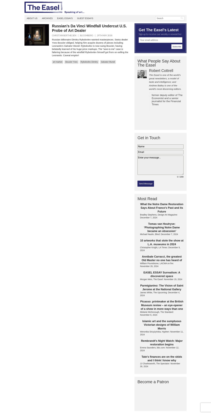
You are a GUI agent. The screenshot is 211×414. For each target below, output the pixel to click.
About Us (32, 18)
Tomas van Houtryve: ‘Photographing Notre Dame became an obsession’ (162, 227)
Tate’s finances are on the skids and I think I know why (162, 358)
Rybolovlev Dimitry (89, 62)
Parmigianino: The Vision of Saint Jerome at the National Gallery (161, 287)
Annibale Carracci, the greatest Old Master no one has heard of (162, 258)
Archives (47, 18)
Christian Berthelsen (64, 35)
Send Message (145, 183)
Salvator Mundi (108, 62)
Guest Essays (85, 18)
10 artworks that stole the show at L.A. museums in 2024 (162, 242)
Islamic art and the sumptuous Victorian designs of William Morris (161, 325)
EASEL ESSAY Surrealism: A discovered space (161, 274)
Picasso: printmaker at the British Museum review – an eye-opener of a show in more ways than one (161, 305)
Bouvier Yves (71, 62)
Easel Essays (65, 18)
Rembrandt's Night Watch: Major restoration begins (162, 342)
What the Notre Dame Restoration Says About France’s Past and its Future (161, 208)
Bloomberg (86, 35)
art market (57, 62)
